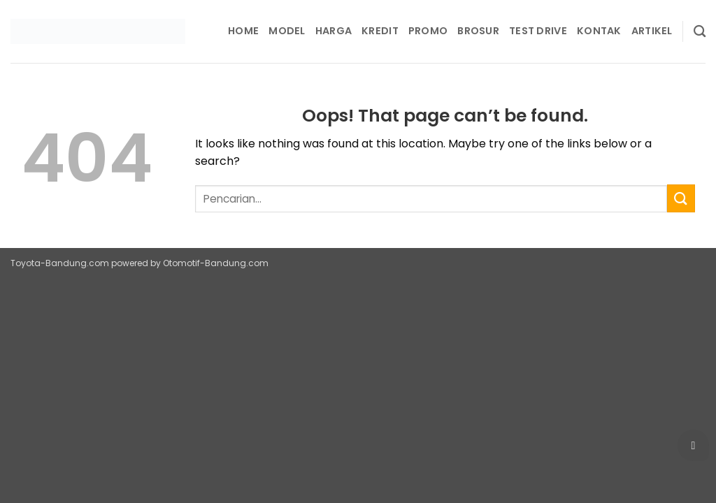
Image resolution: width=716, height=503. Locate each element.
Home (243, 31)
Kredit (380, 31)
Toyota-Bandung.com (59, 263)
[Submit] (681, 198)
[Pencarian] (700, 31)
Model (286, 31)
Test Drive (538, 31)
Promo (428, 31)
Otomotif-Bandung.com (215, 263)
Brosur (478, 31)
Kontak (599, 31)
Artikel (652, 31)
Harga (333, 31)
